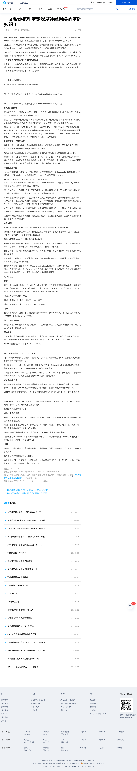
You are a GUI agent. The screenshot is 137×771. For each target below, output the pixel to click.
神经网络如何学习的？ (16, 553)
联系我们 (93, 707)
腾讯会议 (46, 740)
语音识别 (64, 742)
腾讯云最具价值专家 (67, 700)
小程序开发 (28, 750)
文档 (92, 3)
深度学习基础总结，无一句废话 (20, 626)
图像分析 (120, 740)
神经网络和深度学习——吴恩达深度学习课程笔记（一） (27, 537)
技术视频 (4, 710)
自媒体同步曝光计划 (38, 700)
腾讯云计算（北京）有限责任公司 (55, 766)
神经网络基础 (13, 602)
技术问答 (4, 703)
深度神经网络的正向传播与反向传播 (22, 569)
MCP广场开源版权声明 (98, 714)
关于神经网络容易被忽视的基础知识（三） (25, 512)
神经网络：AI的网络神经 (17, 585)
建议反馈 (101, 3)
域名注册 (27, 732)
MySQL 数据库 (29, 742)
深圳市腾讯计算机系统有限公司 (44, 763)
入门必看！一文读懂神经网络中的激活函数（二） (27, 529)
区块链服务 (65, 732)
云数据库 (120, 732)
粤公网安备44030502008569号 (93, 763)
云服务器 (46, 732)
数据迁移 (64, 750)
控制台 (110, 3)
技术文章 (4, 700)
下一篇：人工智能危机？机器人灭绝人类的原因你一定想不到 (25, 493)
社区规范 (93, 700)
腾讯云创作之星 (66, 707)
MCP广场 (61, 8)
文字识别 (83, 748)
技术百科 (4, 717)
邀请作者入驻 (36, 703)
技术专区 (4, 721)
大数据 (119, 748)
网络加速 (102, 732)
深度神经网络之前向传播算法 (19, 561)
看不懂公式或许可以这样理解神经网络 (23, 659)
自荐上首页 (35, 707)
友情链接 (93, 710)
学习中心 (4, 714)
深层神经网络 (13, 594)
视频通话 (102, 740)
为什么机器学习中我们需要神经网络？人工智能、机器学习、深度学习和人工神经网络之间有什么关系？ (27, 651)
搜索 (117, 9)
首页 (4, 9)
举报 (78, 30)
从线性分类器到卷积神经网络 (19, 618)
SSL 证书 (46, 742)
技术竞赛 (34, 710)
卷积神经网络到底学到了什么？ (20, 610)
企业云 (63, 740)
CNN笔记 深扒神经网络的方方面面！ (22, 634)
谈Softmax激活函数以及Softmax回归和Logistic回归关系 (27, 667)
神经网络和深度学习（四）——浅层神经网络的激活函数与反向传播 (27, 642)
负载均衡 (46, 748)
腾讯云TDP (64, 710)
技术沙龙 (4, 707)
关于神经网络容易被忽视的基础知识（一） (25, 545)
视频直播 (64, 734)
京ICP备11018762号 (87, 766)
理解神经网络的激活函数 (17, 577)
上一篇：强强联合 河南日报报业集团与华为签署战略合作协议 (26, 490)
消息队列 (83, 732)
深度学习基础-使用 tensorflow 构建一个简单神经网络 (27, 520)
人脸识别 (27, 740)
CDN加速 (83, 740)
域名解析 (27, 734)
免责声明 (93, 703)
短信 (62, 748)
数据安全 (27, 748)
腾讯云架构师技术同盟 (68, 703)
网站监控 (46, 750)
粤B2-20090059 (75, 763)
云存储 (45, 734)
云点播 (101, 748)
